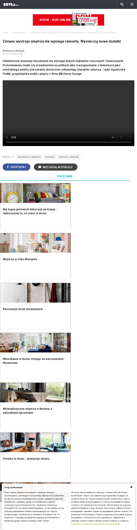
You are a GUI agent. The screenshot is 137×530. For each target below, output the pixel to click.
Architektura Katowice (16, 433)
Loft (111, 344)
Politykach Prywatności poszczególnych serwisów (95, 524)
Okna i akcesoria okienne (48, 352)
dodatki (49, 157)
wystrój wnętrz (69, 157)
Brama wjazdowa (50, 358)
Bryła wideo (19, 32)
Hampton (114, 328)
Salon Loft (46, 391)
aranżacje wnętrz (29, 157)
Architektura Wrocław (16, 425)
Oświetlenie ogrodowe (12, 326)
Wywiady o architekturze (109, 441)
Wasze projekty (12, 462)
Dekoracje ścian (84, 324)
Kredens (113, 379)
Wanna (78, 340)
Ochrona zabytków (14, 470)
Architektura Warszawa (17, 417)
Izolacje (45, 343)
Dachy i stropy (49, 347)
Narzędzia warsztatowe (45, 330)
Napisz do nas (80, 466)
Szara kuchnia (82, 379)
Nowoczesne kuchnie (81, 392)
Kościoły (99, 425)
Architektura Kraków (15, 421)
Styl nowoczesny (16, 391)
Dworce (53, 433)
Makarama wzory (84, 328)
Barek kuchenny (118, 383)
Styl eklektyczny (16, 375)
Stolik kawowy (117, 387)
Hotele (98, 433)
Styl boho (114, 324)
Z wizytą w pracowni (15, 474)
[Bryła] (11, 4)
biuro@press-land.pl (83, 458)
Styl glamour (116, 332)
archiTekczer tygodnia (16, 458)
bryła (5, 32)
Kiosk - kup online (68, 20)
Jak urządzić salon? (52, 375)
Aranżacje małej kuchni (82, 384)
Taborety (113, 395)
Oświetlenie (81, 344)
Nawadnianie (14, 332)
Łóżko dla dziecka (119, 375)
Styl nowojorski (15, 383)
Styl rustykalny (117, 340)
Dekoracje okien (84, 332)
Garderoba (80, 336)
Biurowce (54, 429)
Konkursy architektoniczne (19, 478)
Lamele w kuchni (84, 397)
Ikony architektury (105, 417)
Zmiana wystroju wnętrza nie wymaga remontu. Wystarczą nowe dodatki (73, 32)
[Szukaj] (122, 4)
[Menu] (132, 4)
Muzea (98, 421)
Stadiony (53, 425)
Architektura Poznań (15, 429)
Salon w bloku (48, 379)
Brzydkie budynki (13, 437)
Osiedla (53, 421)
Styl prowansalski (119, 348)
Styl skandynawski (120, 336)
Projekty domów (50, 324)
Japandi (11, 387)
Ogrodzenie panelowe (46, 337)
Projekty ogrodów (17, 335)
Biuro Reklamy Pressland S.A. (89, 462)
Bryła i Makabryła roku (16, 466)
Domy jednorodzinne (61, 417)
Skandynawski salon (52, 383)
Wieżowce (100, 429)
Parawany (114, 391)
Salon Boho (47, 387)
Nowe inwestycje (104, 437)
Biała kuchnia (82, 375)
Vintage (10, 379)
